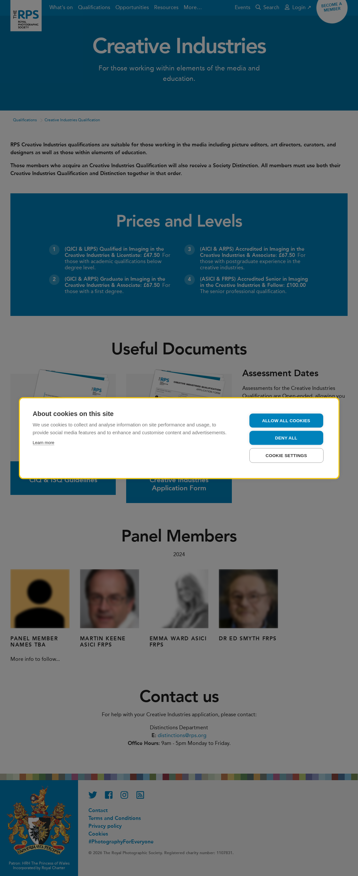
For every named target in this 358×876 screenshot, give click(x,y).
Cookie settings (286, 455)
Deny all (286, 437)
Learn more (43, 442)
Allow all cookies (286, 420)
